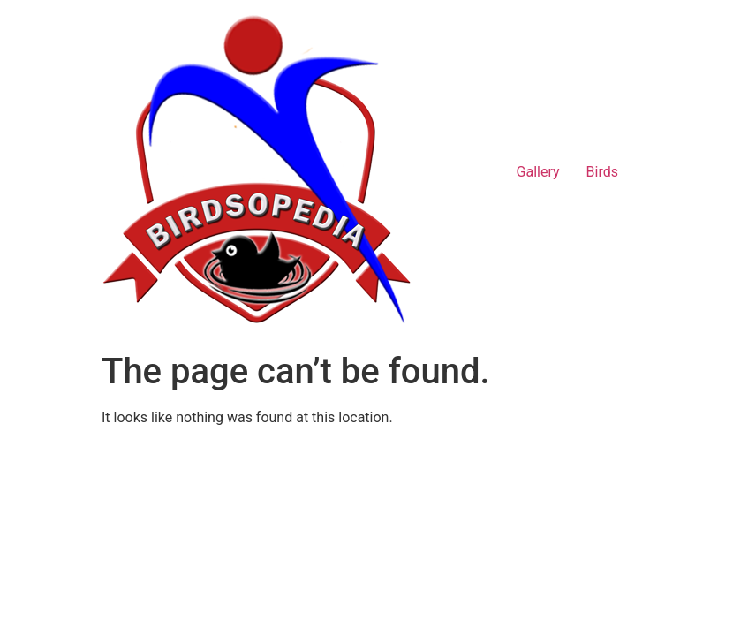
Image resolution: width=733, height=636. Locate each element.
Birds (602, 171)
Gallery (538, 171)
